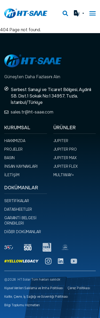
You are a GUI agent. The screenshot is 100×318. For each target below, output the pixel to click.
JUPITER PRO (65, 149)
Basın (9, 157)
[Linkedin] (61, 261)
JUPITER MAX (65, 157)
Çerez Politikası (78, 288)
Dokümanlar (21, 188)
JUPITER (60, 140)
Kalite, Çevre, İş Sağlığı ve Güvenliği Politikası (36, 297)
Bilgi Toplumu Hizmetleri (22, 305)
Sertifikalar (16, 200)
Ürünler (64, 128)
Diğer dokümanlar (22, 231)
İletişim (11, 174)
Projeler (13, 149)
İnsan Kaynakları (20, 166)
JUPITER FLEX (65, 166)
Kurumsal (17, 128)
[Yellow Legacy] (21, 261)
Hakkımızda (14, 140)
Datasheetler (18, 209)
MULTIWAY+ (63, 174)
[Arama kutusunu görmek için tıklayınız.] (65, 13)
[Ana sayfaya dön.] (25, 13)
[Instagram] (48, 261)
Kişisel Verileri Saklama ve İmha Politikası (33, 288)
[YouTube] (74, 261)
